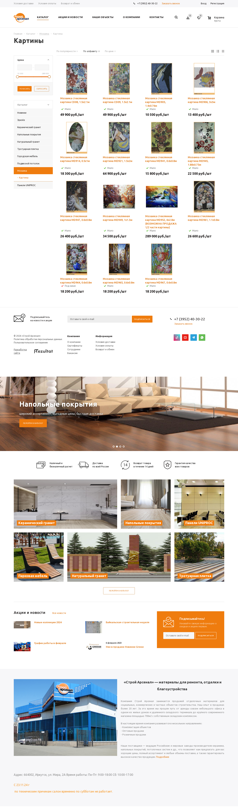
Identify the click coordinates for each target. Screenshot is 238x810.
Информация (104, 336)
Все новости (59, 613)
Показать (25, 89)
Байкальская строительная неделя (127, 622)
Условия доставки (105, 342)
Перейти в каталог (33, 423)
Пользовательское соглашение (31, 342)
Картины (23, 177)
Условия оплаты (104, 345)
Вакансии (72, 353)
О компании (74, 342)
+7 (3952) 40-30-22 (147, 3)
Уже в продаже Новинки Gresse (125, 646)
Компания (73, 336)
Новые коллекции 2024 (48, 622)
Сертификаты (74, 345)
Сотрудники (73, 349)
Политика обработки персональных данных (38, 339)
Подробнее (162, 757)
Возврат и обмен (105, 349)
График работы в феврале (50, 643)
